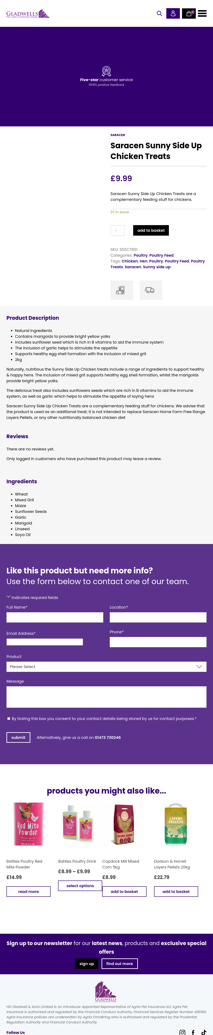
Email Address (21, 633)
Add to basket (151, 230)
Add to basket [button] (124, 891)
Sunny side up (157, 267)
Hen (143, 261)
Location (119, 607)
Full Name (17, 607)
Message (15, 681)
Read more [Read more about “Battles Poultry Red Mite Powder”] (28, 891)
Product (14, 656)
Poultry (140, 255)
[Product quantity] (118, 230)
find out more (119, 963)
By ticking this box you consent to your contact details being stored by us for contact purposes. (104, 718)
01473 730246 (108, 737)
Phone (117, 632)
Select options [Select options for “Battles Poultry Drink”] (80, 885)
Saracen (133, 267)
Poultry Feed (161, 255)
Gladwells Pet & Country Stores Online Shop (27, 13)
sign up (86, 963)
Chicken (130, 261)
